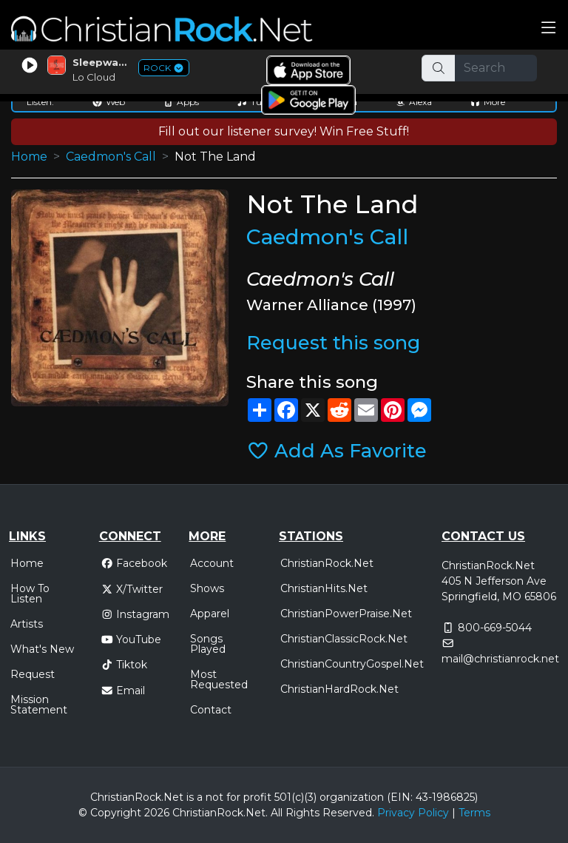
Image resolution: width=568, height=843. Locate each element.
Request (32, 674)
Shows (207, 588)
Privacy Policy (413, 812)
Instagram (135, 614)
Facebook (134, 563)
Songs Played (208, 644)
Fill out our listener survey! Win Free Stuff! (283, 131)
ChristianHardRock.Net (339, 689)
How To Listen (30, 593)
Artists (26, 624)
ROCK (163, 67)
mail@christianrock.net (500, 658)
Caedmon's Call (111, 157)
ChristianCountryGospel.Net (352, 664)
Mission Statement (38, 704)
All (277, 812)
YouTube (131, 639)
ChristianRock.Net (326, 563)
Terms (474, 812)
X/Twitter (132, 589)
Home (29, 157)
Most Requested (219, 679)
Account (212, 563)
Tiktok (124, 664)
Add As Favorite (336, 450)
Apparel (209, 613)
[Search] (496, 68)
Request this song (333, 342)
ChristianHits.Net (324, 588)
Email (123, 690)
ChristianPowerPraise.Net (346, 613)
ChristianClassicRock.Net (344, 639)
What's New (42, 649)
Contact (210, 710)
